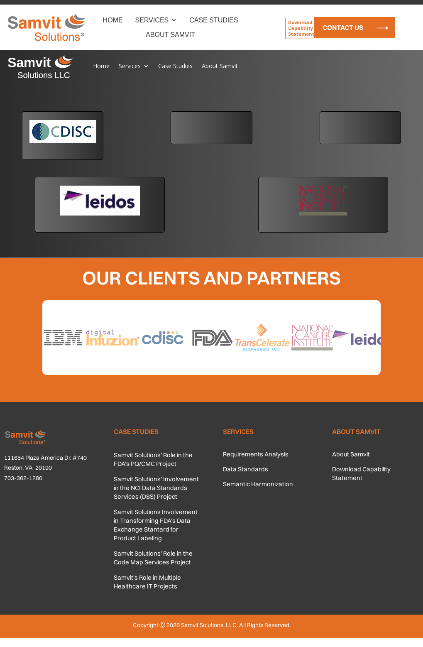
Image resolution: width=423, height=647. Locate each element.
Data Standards (245, 469)
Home (113, 20)
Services (152, 20)
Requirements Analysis (256, 454)
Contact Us (343, 27)
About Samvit (170, 34)
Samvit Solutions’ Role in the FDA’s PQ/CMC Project (153, 459)
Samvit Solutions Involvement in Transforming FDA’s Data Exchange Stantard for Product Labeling (156, 525)
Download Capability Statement (301, 28)
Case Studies (213, 20)
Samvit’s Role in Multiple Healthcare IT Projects (147, 581)
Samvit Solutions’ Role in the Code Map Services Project (153, 557)
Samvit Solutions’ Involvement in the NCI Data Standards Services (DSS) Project (156, 487)
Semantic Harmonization (258, 484)
